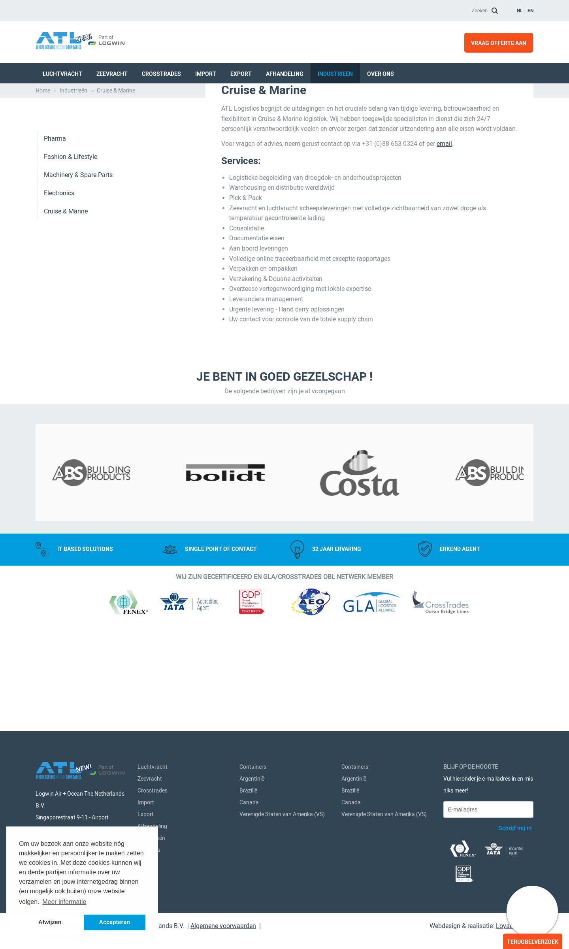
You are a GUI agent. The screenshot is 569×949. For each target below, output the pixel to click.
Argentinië (251, 782)
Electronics (59, 305)
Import (205, 73)
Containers (252, 771)
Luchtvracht (62, 73)
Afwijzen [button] (49, 922)
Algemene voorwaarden (223, 930)
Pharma (55, 251)
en (530, 10)
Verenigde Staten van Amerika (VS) (282, 818)
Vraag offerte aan (498, 43)
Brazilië (248, 794)
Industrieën (335, 73)
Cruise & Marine (66, 324)
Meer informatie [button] (64, 901)
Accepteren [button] (114, 922)
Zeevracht (112, 73)
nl (520, 10)
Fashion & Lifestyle (70, 269)
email (444, 256)
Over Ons (380, 73)
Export (241, 73)
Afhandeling (284, 73)
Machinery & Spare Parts (78, 287)
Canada (249, 806)
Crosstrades (161, 73)
